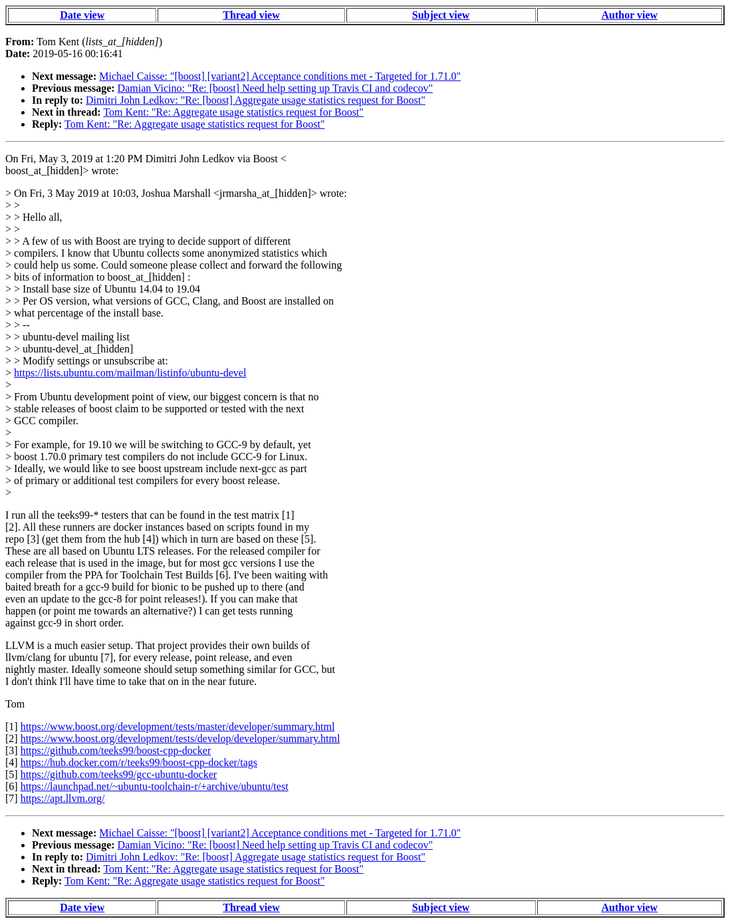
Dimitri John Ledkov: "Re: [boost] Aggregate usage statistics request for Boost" (256, 100)
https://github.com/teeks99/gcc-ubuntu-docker (119, 774)
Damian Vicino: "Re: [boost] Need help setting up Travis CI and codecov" (275, 88)
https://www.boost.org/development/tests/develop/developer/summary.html (180, 738)
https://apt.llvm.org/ (63, 798)
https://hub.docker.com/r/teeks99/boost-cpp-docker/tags (139, 762)
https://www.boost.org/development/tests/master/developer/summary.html (178, 726)
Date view (82, 15)
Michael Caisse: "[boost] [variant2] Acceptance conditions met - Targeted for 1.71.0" (280, 76)
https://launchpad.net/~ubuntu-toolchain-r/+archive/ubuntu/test (155, 786)
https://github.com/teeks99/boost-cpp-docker (116, 750)
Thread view (251, 15)
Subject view (441, 15)
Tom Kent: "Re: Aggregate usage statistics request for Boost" (233, 112)
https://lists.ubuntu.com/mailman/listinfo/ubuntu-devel (130, 372)
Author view (629, 15)
